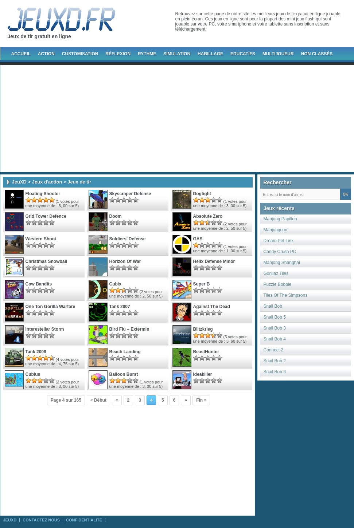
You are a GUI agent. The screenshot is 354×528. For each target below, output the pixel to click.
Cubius (33, 374)
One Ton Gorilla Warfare (50, 306)
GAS (198, 238)
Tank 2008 (36, 351)
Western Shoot (41, 238)
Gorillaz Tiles (276, 273)
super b (201, 284)
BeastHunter (206, 351)
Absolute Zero (208, 216)
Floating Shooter (43, 193)
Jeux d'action (47, 182)
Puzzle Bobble (278, 284)
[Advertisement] (162, 118)
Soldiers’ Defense (127, 238)
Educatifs (242, 53)
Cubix (115, 284)
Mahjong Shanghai (282, 262)
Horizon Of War (125, 261)
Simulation (176, 53)
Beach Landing (125, 351)
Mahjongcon (275, 229)
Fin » (201, 400)
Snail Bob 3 (275, 328)
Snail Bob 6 (275, 371)
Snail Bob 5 (275, 317)
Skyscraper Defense (130, 193)
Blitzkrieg (203, 329)
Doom (115, 216)
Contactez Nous (41, 520)
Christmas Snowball (46, 261)
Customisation (80, 53)
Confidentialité (84, 520)
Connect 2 (274, 349)
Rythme (147, 53)
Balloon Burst (123, 374)
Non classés (317, 53)
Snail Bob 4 (275, 339)
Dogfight (202, 193)
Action (46, 53)
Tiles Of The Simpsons (286, 295)
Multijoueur (278, 53)
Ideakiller (202, 374)
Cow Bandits (39, 284)
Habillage (210, 53)
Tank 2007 (119, 306)
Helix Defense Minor (214, 261)
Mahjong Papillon (280, 218)
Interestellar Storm (45, 329)
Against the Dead (211, 306)
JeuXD (19, 182)
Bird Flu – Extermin (129, 329)
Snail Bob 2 (275, 360)
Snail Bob (273, 306)
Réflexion (118, 53)
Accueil (21, 53)
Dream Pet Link (279, 240)
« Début (98, 400)
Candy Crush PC (280, 251)
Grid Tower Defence (46, 216)
